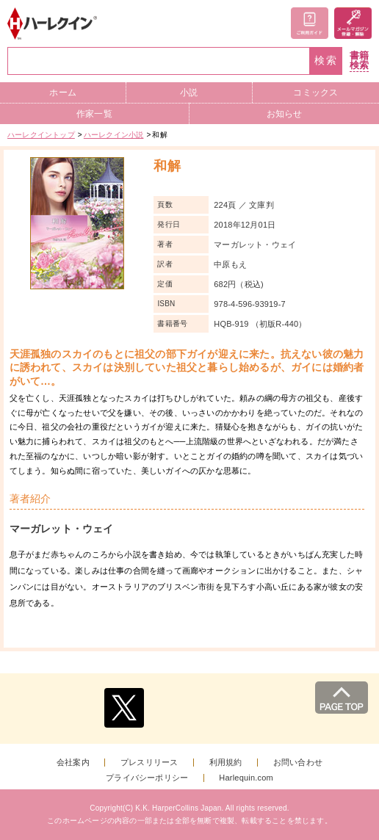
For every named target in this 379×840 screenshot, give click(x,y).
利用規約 (225, 762)
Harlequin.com (246, 778)
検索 (326, 60)
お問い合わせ (297, 762)
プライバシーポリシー (147, 778)
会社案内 (73, 762)
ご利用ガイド (309, 23)
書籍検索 (359, 60)
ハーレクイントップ (41, 135)
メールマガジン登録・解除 (353, 23)
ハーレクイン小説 (114, 135)
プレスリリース (149, 762)
